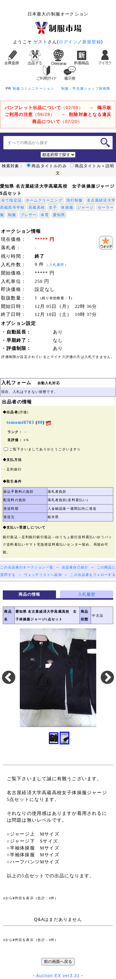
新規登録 (91, 41)
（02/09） (44, 107)
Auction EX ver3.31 (57, 975)
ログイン (68, 41)
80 (40, 422)
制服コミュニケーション (33, 88)
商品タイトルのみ (47, 166)
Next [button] (107, 678)
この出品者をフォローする (92, 575)
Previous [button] (8, 678)
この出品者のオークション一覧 (26, 567)
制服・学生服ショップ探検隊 (85, 88)
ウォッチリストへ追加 (43, 575)
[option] (58, 677)
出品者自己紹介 (75, 567)
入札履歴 (56, 264)
